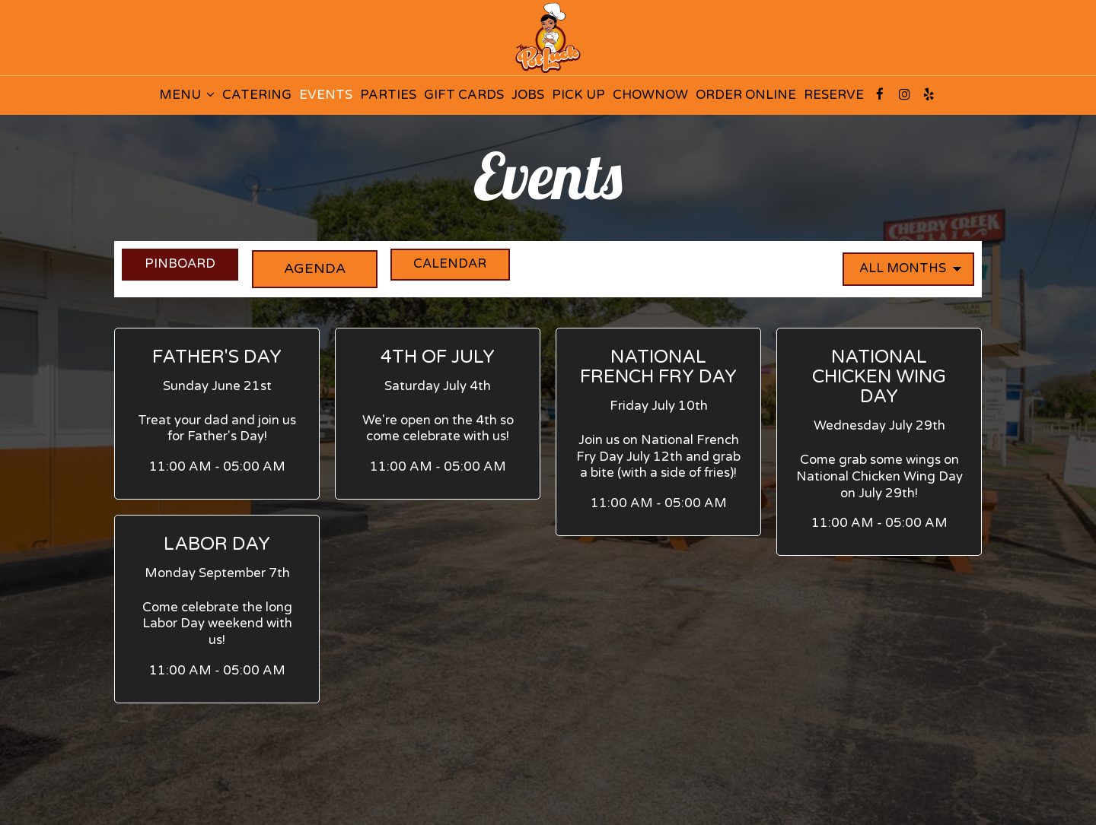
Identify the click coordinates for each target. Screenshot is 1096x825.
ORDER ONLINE (746, 95)
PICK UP (578, 95)
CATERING (257, 95)
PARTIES (388, 95)
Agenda (325, 268)
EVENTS (325, 95)
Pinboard (177, 268)
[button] (217, 414)
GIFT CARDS (464, 95)
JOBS (527, 95)
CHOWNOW (650, 95)
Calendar (474, 268)
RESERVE (834, 95)
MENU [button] (187, 95)
